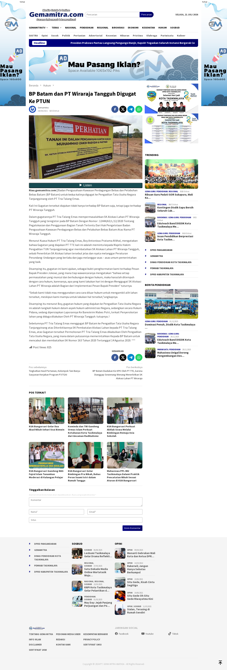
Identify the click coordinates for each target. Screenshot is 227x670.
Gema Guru (150, 191)
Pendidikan (162, 191)
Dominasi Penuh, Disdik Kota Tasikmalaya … (170, 326)
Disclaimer (35, 644)
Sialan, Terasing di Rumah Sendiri (138, 611)
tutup (22, 1)
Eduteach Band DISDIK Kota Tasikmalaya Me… (174, 225)
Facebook (121, 633)
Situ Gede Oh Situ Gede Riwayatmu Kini (140, 597)
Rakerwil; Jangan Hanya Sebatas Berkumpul (137, 569)
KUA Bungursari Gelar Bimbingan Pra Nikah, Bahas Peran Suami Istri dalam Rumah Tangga (84, 475)
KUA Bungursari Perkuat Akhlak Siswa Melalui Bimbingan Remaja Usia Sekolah (121, 431)
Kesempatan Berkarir (95, 634)
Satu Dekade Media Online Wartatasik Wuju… (96, 572)
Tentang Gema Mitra (41, 634)
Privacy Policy (91, 639)
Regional (173, 191)
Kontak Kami (63, 644)
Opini (130, 550)
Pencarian (146, 14)
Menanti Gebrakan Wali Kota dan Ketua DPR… (141, 555)
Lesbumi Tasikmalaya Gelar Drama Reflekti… (98, 555)
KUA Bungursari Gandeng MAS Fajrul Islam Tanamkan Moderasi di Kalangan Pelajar (46, 474)
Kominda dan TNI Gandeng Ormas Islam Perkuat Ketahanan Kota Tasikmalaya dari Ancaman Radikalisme (85, 431)
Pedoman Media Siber (68, 634)
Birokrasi (162, 217)
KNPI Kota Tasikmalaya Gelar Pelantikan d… (98, 589)
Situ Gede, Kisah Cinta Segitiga (140, 584)
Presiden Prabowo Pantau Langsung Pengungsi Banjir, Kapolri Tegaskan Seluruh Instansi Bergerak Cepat (141, 43)
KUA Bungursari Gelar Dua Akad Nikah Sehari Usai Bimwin (46, 428)
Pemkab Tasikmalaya (161, 268)
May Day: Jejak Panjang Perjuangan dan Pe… (98, 604)
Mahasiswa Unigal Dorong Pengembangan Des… (173, 354)
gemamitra (156, 256)
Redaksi (60, 639)
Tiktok (173, 633)
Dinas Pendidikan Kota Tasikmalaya (170, 262)
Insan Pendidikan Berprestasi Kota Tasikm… (175, 238)
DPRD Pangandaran (161, 250)
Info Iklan (35, 639)
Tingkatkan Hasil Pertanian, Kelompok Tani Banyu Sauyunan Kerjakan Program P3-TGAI (56, 370)
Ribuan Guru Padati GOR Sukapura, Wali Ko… (169, 196)
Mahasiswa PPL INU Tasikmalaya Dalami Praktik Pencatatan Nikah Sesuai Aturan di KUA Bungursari (123, 475)
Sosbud (88, 550)
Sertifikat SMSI (92, 644)
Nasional (89, 581)
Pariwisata (162, 349)
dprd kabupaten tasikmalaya (167, 274)
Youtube (147, 633)
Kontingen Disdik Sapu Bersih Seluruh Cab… (175, 209)
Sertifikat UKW (38, 649)
